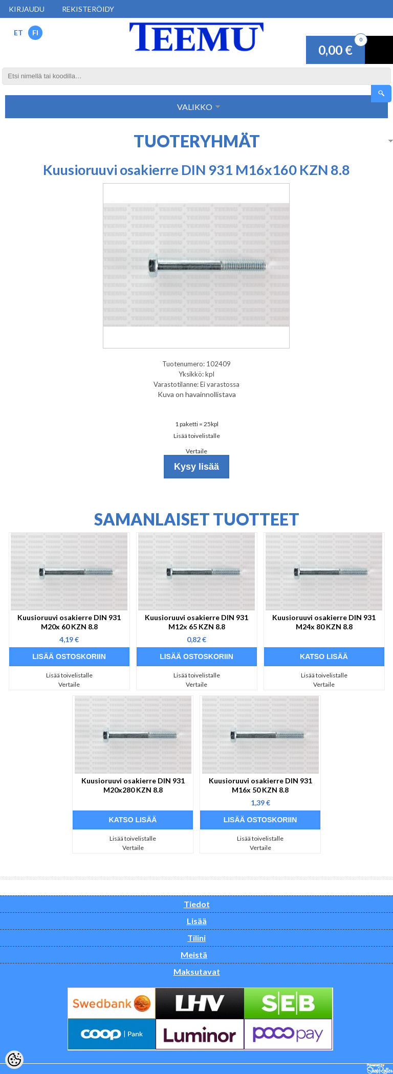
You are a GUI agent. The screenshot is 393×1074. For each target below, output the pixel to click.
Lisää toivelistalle (196, 436)
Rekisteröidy (88, 9)
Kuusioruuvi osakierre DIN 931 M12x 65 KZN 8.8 (196, 622)
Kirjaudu (27, 9)
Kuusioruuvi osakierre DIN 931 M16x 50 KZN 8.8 (260, 785)
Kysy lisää (196, 467)
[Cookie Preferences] (14, 1059)
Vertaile (196, 451)
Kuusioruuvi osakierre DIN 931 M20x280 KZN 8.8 (133, 785)
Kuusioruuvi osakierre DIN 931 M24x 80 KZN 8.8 (324, 622)
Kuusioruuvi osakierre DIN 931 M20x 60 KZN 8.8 (69, 622)
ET (18, 32)
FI (35, 32)
